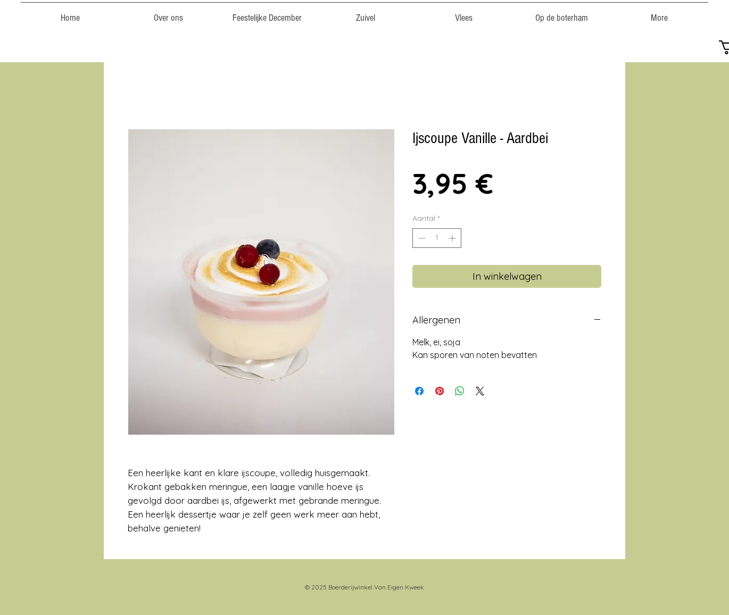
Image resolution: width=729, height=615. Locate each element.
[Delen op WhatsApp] (459, 391)
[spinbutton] (436, 238)
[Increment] (453, 238)
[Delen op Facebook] (419, 391)
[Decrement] (420, 238)
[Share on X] (480, 391)
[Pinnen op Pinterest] (439, 391)
